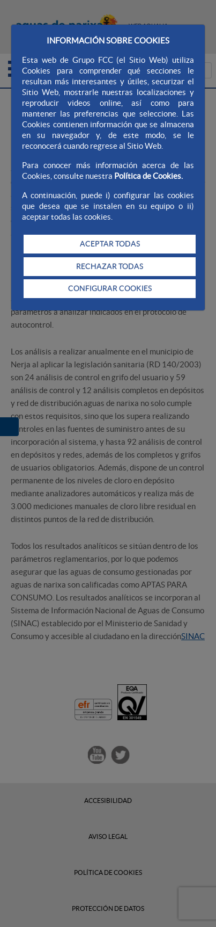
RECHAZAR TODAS (109, 266)
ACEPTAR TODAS (110, 244)
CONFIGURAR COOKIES (110, 288)
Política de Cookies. (148, 175)
